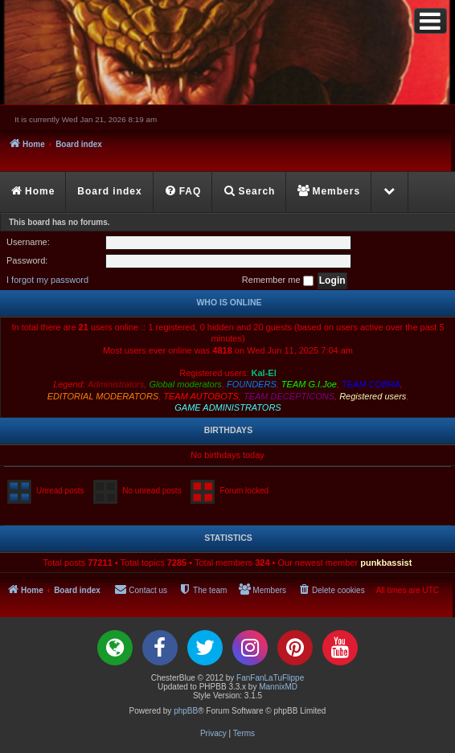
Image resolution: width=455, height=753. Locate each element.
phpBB (186, 710)
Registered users (372, 396)
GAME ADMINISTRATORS (227, 407)
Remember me (278, 280)
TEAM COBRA (371, 384)
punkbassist (386, 562)
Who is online (228, 302)
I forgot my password (47, 279)
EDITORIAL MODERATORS (103, 396)
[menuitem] (183, 192)
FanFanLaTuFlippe (270, 677)
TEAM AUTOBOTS (201, 396)
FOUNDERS (252, 384)
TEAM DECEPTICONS (289, 396)
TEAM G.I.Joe (309, 384)
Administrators (116, 384)
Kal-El (264, 373)
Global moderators (185, 384)
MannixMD (278, 686)
